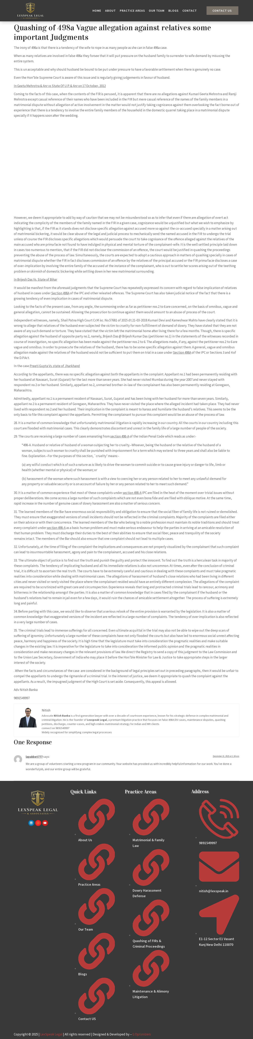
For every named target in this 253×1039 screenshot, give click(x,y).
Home (97, 10)
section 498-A (119, 436)
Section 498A (60, 293)
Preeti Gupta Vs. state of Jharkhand (55, 366)
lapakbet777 (34, 757)
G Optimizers (141, 1034)
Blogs (173, 10)
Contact (189, 10)
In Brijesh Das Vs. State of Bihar (35, 279)
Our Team (156, 10)
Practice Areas (132, 10)
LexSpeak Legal (51, 1034)
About (110, 10)
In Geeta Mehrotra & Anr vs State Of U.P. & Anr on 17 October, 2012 (60, 86)
